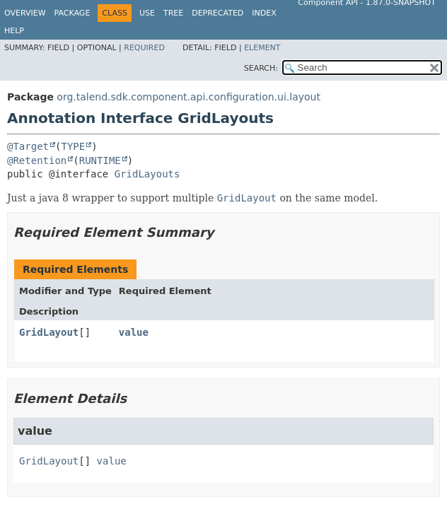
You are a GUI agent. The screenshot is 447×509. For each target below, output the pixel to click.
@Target (28, 146)
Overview (25, 13)
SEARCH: (261, 68)
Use (147, 13)
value (134, 332)
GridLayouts (147, 174)
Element (262, 47)
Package (72, 13)
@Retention (36, 160)
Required (144, 47)
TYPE (73, 146)
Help (14, 30)
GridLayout (49, 332)
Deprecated (217, 13)
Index (264, 13)
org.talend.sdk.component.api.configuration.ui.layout (188, 97)
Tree (173, 13)
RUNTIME (100, 160)
